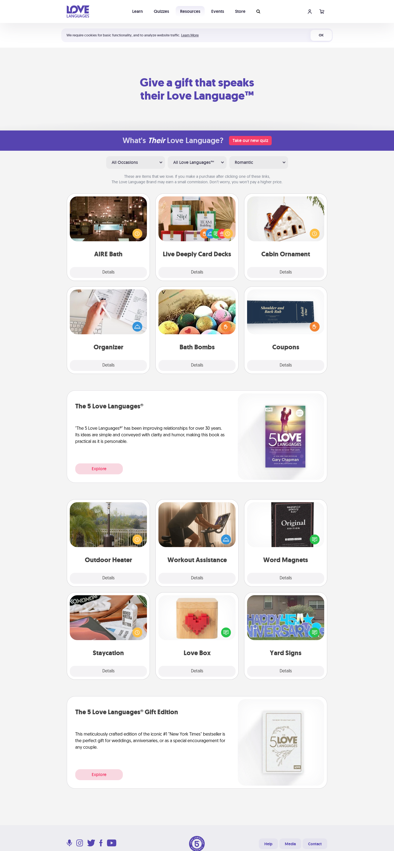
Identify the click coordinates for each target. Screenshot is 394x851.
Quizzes (161, 11)
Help (268, 843)
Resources (190, 11)
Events (217, 11)
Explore (99, 469)
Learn (137, 11)
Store (240, 11)
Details (108, 272)
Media (290, 843)
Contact (315, 843)
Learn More (190, 35)
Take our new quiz (250, 140)
